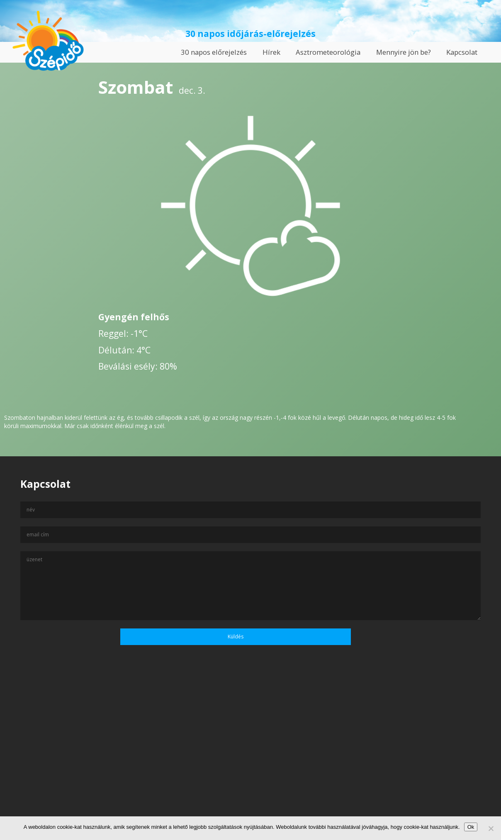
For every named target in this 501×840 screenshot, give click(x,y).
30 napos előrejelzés (214, 52)
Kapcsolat (461, 52)
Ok (470, 827)
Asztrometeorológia (328, 52)
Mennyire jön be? (403, 52)
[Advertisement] (250, 760)
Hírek (271, 52)
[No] (490, 828)
